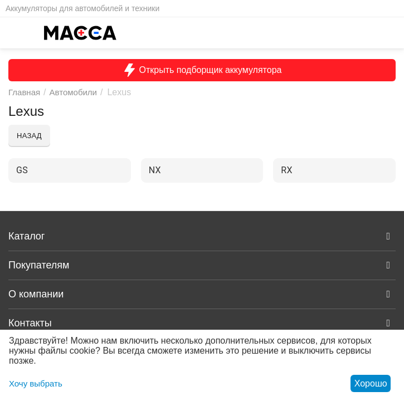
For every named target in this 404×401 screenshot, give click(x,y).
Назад (29, 135)
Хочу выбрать (35, 383)
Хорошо (370, 383)
